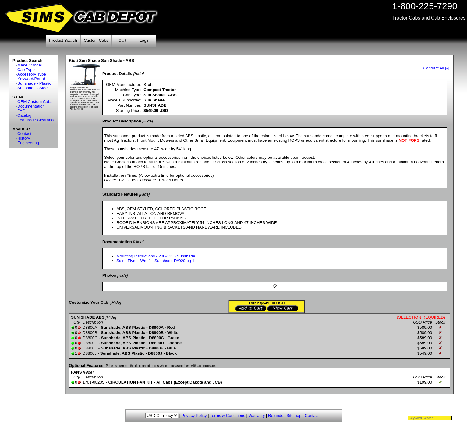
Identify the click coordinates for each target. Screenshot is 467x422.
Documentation (31, 106)
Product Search (63, 40)
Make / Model (29, 65)
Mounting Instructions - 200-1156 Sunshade (155, 256)
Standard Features (120, 194)
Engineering (28, 142)
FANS (76, 372)
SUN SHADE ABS (87, 317)
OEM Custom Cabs (34, 101)
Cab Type (26, 69)
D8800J (90, 353)
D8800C (90, 337)
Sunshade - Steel (32, 88)
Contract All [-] (436, 68)
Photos (109, 275)
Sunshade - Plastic (34, 83)
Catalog (24, 115)
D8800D (90, 343)
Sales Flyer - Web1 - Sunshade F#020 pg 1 (155, 260)
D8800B (90, 332)
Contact (24, 133)
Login (144, 40)
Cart (122, 40)
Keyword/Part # (31, 78)
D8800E (90, 348)
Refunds (275, 415)
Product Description (121, 121)
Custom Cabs (96, 40)
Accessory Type (31, 74)
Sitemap (294, 415)
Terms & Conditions (227, 415)
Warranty (257, 415)
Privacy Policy (194, 415)
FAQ (21, 110)
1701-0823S (94, 382)
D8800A (90, 327)
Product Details (117, 73)
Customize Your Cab (88, 302)
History (23, 138)
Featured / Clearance (36, 120)
